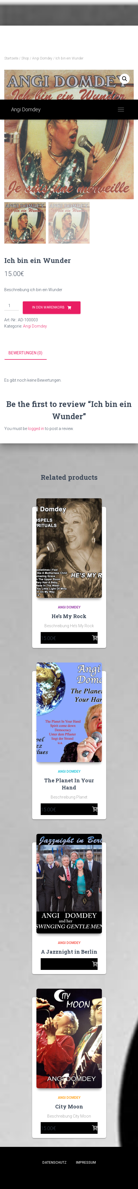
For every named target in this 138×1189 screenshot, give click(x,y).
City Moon (69, 1106)
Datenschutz (54, 1162)
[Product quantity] (11, 305)
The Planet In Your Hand (69, 784)
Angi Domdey (42, 58)
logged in (36, 428)
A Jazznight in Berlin (69, 951)
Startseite (11, 58)
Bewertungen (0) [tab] (25, 353)
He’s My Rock (69, 615)
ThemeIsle (89, 1175)
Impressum (86, 1162)
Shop (25, 58)
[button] (125, 79)
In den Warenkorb (48, 307)
